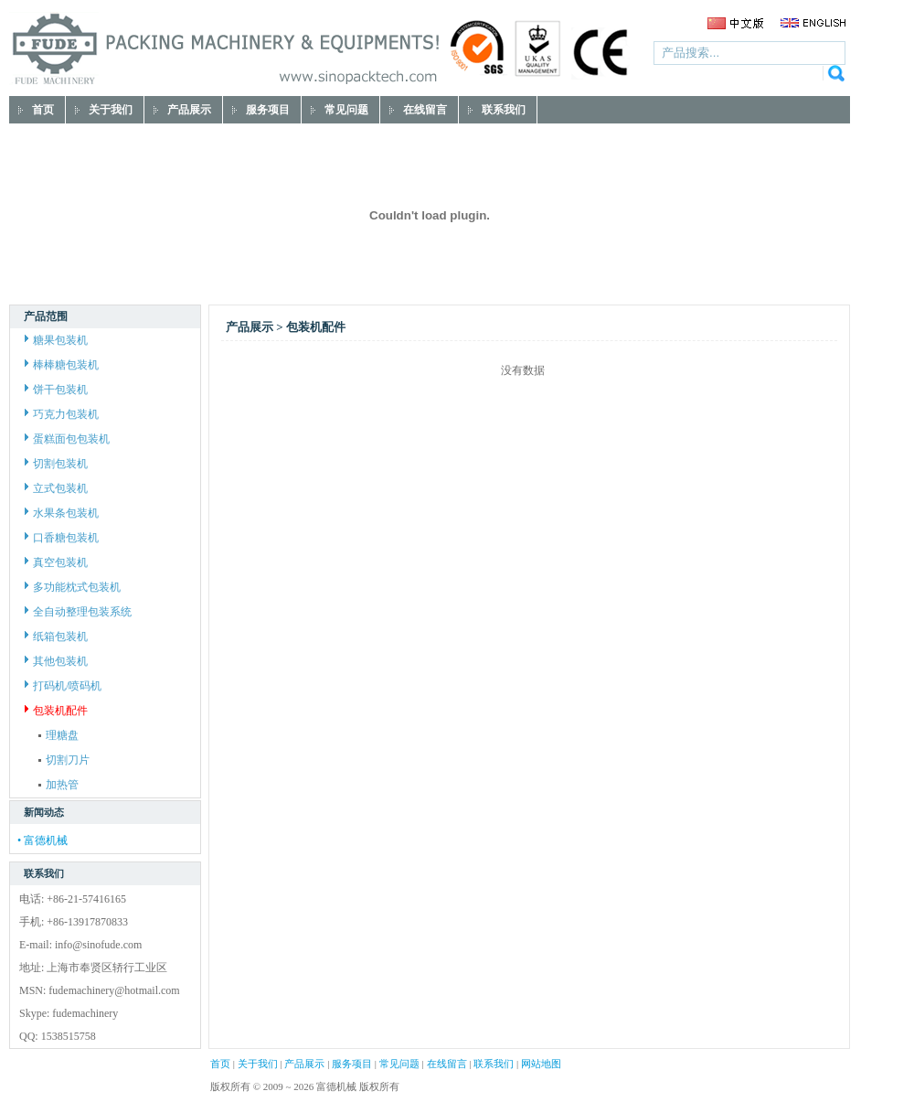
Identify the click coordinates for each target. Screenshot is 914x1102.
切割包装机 (56, 463)
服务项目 (352, 1063)
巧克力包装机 (62, 414)
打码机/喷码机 (63, 685)
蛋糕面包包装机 (67, 439)
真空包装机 (56, 562)
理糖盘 (58, 735)
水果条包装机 (62, 513)
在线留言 (447, 1063)
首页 (220, 1063)
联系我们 (493, 1063)
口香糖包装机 (62, 537)
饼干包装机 (56, 389)
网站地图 (541, 1063)
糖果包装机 (56, 340)
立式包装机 (56, 488)
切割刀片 (64, 760)
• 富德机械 (42, 840)
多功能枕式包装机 (73, 587)
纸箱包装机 (56, 636)
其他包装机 (56, 661)
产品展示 (304, 1063)
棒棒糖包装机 (62, 364)
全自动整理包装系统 (78, 611)
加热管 (58, 784)
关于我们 (258, 1063)
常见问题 (399, 1063)
